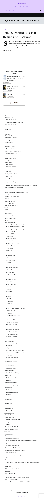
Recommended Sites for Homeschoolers (14, 187)
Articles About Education (11, 182)
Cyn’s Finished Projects (11, 222)
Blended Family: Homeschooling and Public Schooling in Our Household (21, 185)
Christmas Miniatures (11, 253)
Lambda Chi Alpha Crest (12, 277)
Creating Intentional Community (12, 445)
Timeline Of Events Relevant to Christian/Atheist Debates (18, 481)
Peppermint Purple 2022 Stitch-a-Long (15, 352)
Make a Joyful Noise (11, 279)
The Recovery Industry (10, 201)
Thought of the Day (7, 29)
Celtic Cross (10, 248)
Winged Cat (9, 313)
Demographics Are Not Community (12, 447)
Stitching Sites (9, 339)
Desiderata (8, 375)
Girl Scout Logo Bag (11, 265)
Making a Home (8, 176)
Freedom (9, 262)
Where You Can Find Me (11, 119)
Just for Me (6, 207)
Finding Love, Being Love (10, 452)
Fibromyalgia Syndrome (10, 135)
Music (6, 209)
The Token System (10, 169)
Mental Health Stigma (11, 148)
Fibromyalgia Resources (11, 137)
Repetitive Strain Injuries (10, 158)
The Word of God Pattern (12, 334)
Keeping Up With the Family (11, 173)
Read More (9, 54)
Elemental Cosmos (11, 255)
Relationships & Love (8, 434)
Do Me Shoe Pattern (11, 319)
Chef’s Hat (9, 250)
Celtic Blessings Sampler (12, 343)
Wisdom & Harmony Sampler (13, 315)
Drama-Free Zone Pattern (12, 322)
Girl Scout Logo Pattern (12, 324)
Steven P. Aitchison (10, 96)
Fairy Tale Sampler (11, 260)
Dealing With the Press (10, 422)
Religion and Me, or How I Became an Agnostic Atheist (17, 477)
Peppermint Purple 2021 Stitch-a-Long (15, 350)
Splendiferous (10, 294)
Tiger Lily (9, 303)
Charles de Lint (10, 90)
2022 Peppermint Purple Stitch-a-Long (15, 229)
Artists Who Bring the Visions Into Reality (15, 401)
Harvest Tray (10, 269)
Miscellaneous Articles (9, 413)
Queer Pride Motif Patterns (13, 329)
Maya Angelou (9, 387)
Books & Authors (10, 370)
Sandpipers (9, 291)
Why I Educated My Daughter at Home (13, 181)
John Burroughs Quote (12, 274)
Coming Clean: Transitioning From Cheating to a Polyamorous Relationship (21, 440)
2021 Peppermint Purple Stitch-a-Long (15, 226)
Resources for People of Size (12, 205)
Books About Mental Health (12, 144)
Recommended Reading (10, 459)
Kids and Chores (9, 164)
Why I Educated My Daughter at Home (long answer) (17, 192)
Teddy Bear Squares (11, 298)
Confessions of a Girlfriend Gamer (12, 419)
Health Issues (7, 134)
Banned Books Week (9, 417)
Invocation (8, 380)
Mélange (9, 286)
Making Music (9, 213)
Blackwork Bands (11, 241)
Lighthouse (9, 347)
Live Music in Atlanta (10, 211)
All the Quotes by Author (11, 361)
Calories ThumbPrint (11, 245)
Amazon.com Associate (11, 368)
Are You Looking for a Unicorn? (12, 438)
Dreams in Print (9, 408)
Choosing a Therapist (10, 146)
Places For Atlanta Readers (12, 392)
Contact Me (6, 127)
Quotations (7, 360)
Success (9, 296)
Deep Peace (9, 345)
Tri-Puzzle (9, 355)
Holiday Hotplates (11, 272)
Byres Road (9, 94)
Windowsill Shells (11, 310)
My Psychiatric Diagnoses (11, 153)
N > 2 (6, 457)
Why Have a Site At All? (10, 124)
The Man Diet (8, 466)
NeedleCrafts (8, 220)
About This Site (7, 114)
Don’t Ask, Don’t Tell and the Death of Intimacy (15, 450)
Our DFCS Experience (11, 166)
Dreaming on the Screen (11, 406)
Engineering (10, 257)
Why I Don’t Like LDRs (10, 473)
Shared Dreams (8, 399)
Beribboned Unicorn (11, 238)
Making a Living (9, 117)
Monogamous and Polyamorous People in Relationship (16, 455)
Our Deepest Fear (10, 389)
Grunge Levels (8, 171)
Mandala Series (10, 281)
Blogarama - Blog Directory (22, 492)
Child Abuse (7, 198)
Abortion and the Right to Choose (12, 196)
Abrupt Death (8, 414)
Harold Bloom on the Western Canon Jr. (14, 377)
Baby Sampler (10, 236)
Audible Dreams (9, 403)
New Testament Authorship (12, 479)
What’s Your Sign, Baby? (12, 357)
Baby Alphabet (10, 233)
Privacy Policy (7, 431)
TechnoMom (22, 3)
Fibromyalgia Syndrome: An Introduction (15, 140)
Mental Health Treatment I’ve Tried (13, 151)
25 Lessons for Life (10, 365)
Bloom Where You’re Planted (13, 243)
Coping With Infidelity (10, 443)
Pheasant (9, 289)
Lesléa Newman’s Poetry (11, 382)
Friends (5, 131)
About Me (7, 115)
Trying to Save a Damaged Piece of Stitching (16, 308)
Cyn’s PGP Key (7, 129)
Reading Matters (8, 364)
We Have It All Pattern (12, 336)
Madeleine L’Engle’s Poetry (12, 385)
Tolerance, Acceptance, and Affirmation (13, 468)
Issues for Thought (8, 194)
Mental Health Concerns (10, 142)
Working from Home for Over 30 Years (14, 122)
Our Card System (8, 178)
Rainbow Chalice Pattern (12, 331)
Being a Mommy (8, 162)
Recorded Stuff (9, 216)
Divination (7, 424)
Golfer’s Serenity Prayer (12, 267)
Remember (8, 394)
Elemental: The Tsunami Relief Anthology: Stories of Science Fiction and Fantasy (15, 78)
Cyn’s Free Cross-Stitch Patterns (13, 318)
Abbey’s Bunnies (11, 231)
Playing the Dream (10, 410)
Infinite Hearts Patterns (12, 327)
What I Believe (7, 476)
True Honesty (8, 471)
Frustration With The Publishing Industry (13, 426)
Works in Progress (10, 341)
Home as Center (7, 160)
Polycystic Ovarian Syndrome (11, 156)
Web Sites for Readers (11, 397)
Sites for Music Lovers (11, 218)
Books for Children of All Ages (12, 372)
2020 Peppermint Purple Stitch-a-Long (15, 224)
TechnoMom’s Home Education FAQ (14, 190)
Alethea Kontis (6, 82)
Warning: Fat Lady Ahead (10, 203)
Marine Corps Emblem (12, 284)
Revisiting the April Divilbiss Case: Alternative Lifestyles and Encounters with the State (22, 463)
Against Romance (9, 435)
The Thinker (10, 301)
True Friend (9, 306)
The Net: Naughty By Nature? (11, 429)
